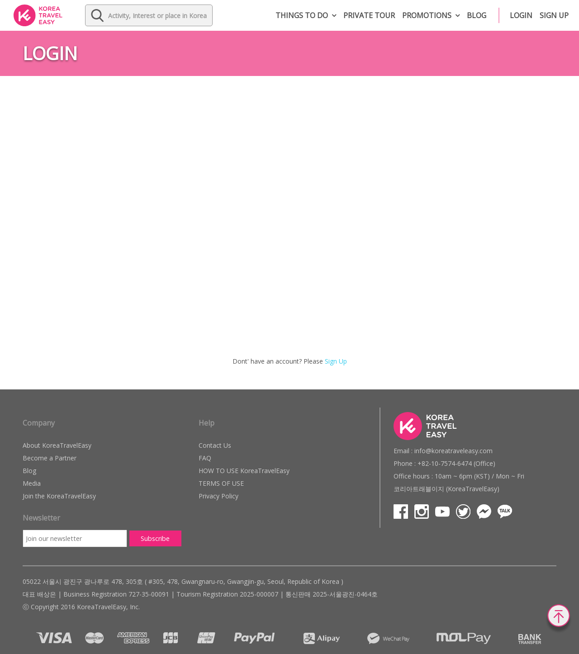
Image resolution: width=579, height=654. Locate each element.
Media (32, 483)
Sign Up (336, 361)
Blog (476, 15)
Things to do (301, 15)
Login (521, 15)
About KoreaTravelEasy (57, 445)
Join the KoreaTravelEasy (59, 496)
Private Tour (369, 15)
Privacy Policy (218, 496)
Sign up (554, 15)
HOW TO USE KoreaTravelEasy (244, 470)
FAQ (205, 458)
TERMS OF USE (221, 483)
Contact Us (215, 445)
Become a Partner (49, 458)
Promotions (426, 15)
